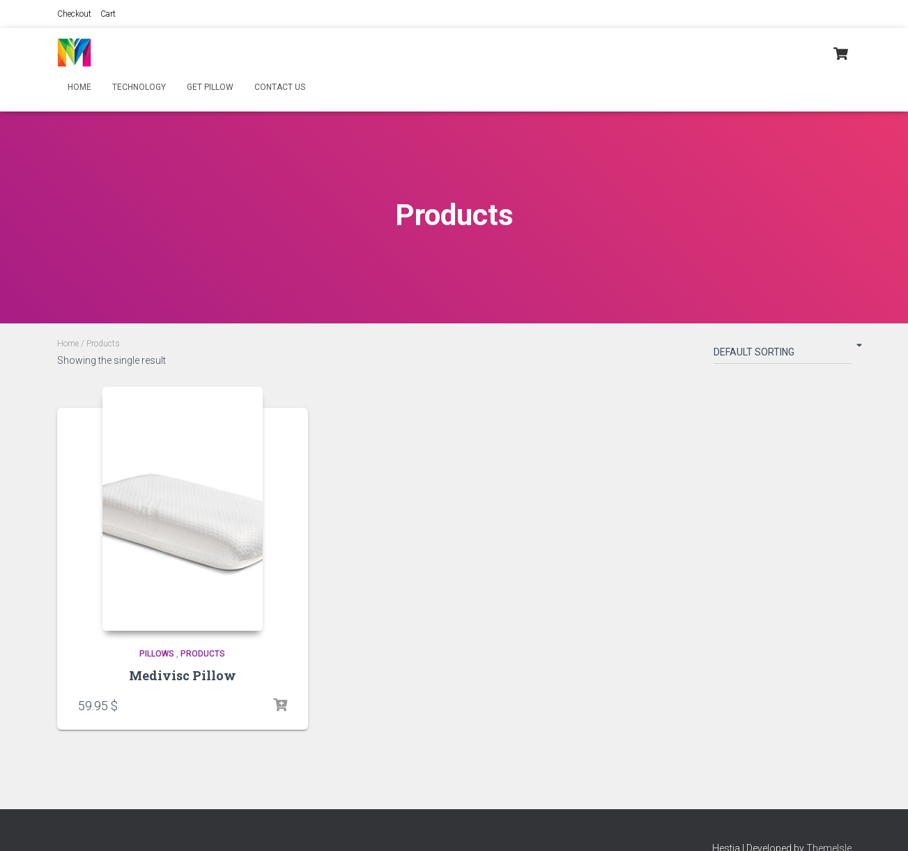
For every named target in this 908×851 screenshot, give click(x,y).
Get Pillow (210, 87)
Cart (108, 14)
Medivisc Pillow (182, 675)
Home (79, 87)
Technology (139, 87)
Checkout (74, 14)
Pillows (156, 654)
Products (202, 654)
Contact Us (279, 87)
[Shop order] (783, 354)
